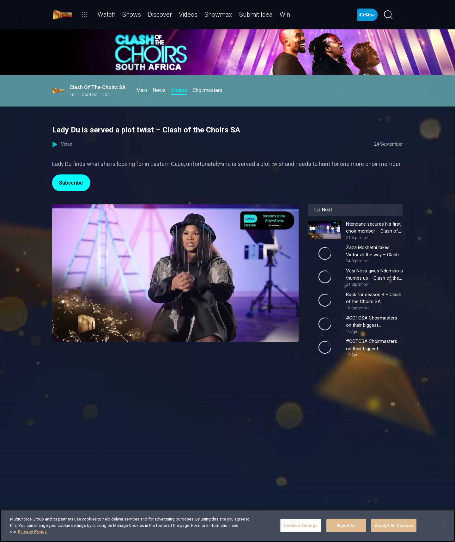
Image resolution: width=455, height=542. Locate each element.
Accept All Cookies (394, 525)
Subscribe (71, 183)
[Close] (445, 525)
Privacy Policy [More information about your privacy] (32, 531)
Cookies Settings (301, 525)
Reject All (346, 525)
